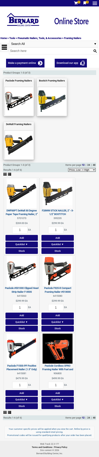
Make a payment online (22, 62)
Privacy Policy (60, 447)
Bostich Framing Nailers (52, 80)
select (95, 44)
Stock (22, 251)
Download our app (67, 62)
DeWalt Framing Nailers (18, 124)
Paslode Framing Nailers (18, 80)
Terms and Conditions (42, 447)
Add (21, 237)
